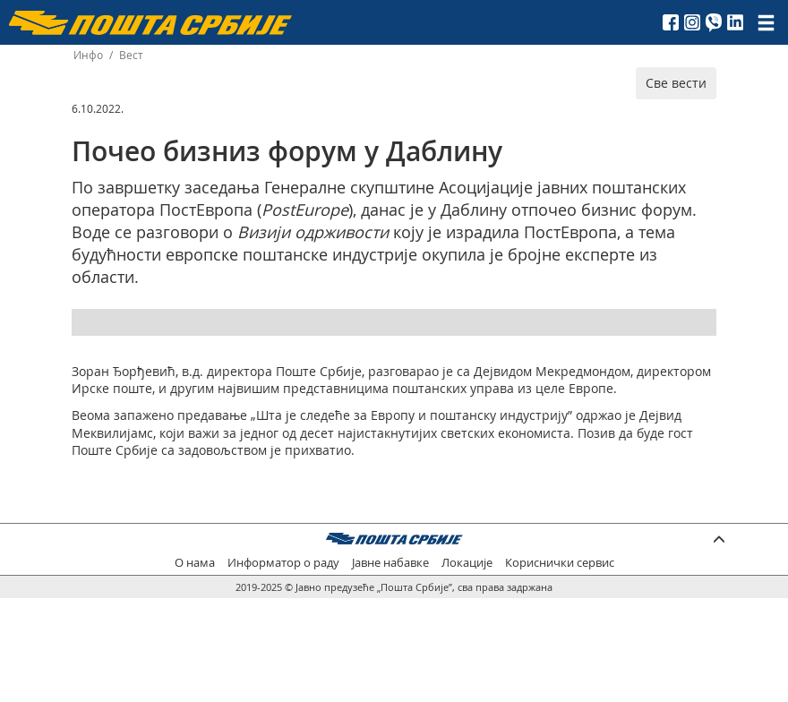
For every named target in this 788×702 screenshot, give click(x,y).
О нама (195, 562)
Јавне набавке (390, 562)
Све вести (676, 82)
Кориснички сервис (559, 562)
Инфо (88, 55)
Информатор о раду (283, 562)
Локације (466, 562)
